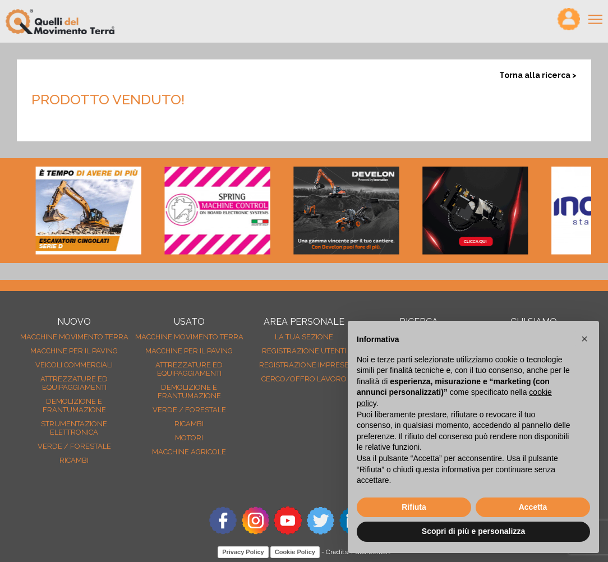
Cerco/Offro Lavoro (304, 379)
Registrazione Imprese (304, 365)
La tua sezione (304, 337)
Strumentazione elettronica (74, 428)
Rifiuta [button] (414, 507)
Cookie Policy (295, 552)
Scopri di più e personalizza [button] (473, 531)
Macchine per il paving (74, 351)
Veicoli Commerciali (74, 365)
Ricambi (74, 460)
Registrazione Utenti (304, 351)
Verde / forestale (74, 446)
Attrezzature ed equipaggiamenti (74, 383)
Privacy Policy (243, 552)
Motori (189, 438)
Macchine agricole (189, 452)
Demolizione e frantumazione (74, 405)
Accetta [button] (533, 507)
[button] (584, 339)
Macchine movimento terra (74, 337)
